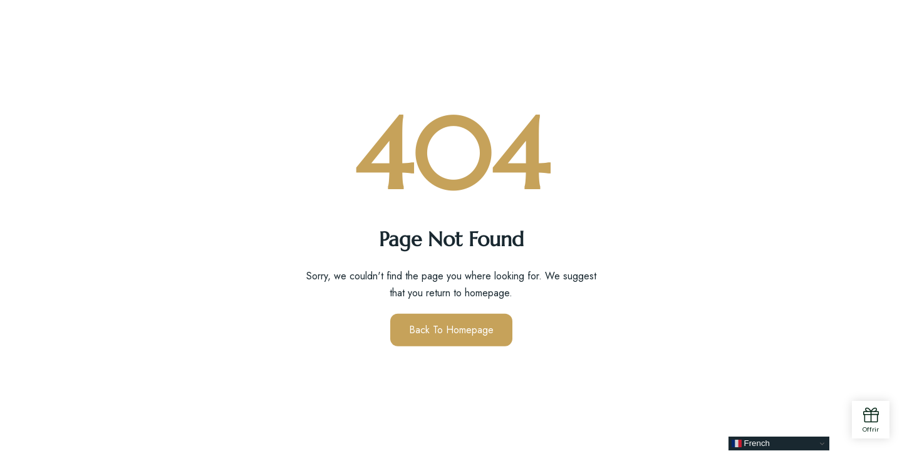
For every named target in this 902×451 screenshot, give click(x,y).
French (751, 443)
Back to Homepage (451, 330)
